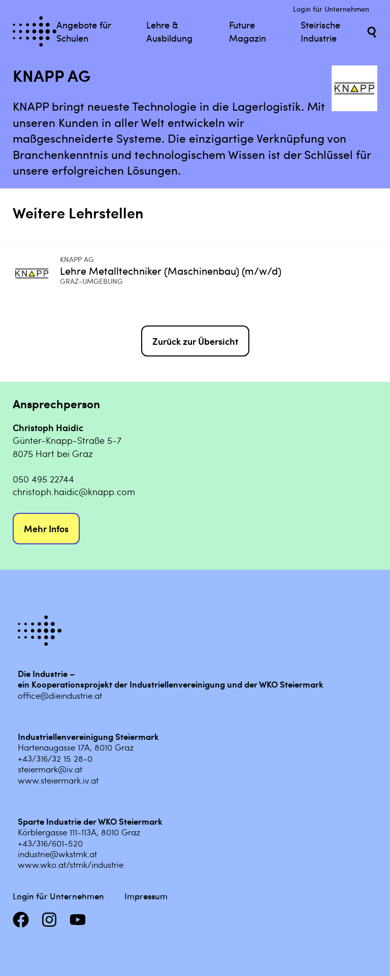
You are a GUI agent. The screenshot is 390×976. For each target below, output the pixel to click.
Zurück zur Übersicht (195, 341)
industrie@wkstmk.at (57, 854)
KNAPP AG (77, 259)
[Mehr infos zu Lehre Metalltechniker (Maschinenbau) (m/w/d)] (36, 273)
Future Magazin (247, 31)
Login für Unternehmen (331, 9)
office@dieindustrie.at (60, 695)
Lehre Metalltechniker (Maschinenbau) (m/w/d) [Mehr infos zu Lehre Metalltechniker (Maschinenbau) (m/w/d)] (170, 270)
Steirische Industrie (320, 31)
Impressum (146, 896)
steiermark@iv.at (50, 769)
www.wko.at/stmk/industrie (70, 864)
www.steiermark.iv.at (58, 780)
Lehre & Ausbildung (169, 31)
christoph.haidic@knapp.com (74, 491)
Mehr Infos (46, 528)
